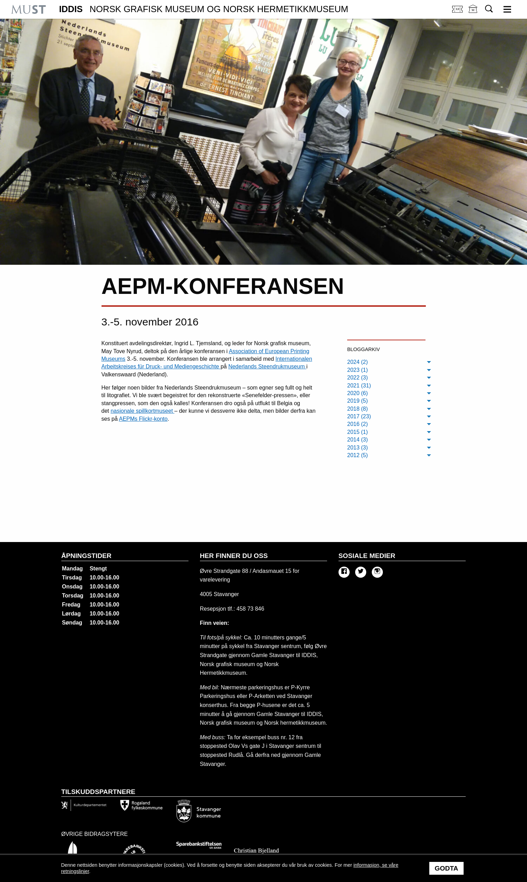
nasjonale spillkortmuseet (142, 411)
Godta (446, 868)
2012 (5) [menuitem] (357, 455)
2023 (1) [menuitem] (357, 370)
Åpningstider (86, 555)
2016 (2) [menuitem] (357, 424)
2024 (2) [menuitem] (357, 362)
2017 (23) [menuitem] (359, 416)
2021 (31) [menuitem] (359, 385)
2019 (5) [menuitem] (357, 401)
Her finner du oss (234, 555)
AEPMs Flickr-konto (143, 419)
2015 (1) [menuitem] (357, 432)
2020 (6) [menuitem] (357, 393)
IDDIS (203, 9)
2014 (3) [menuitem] (357, 440)
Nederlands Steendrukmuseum (267, 366)
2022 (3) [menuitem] (357, 378)
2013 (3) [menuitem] (357, 448)
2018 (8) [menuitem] (357, 409)
